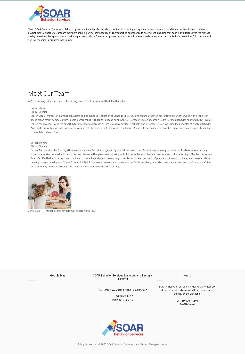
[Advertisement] (189, 11)
